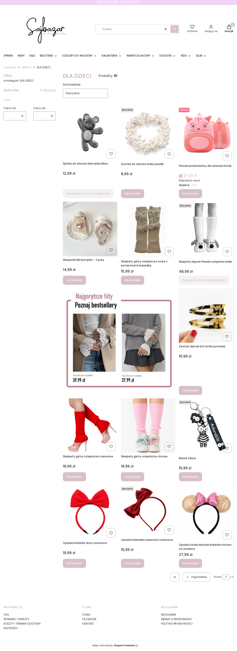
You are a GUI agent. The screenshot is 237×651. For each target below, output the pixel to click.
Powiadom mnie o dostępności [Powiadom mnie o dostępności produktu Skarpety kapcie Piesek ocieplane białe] (204, 280)
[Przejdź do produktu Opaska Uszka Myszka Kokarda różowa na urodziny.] (206, 513)
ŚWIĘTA (26, 67)
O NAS (86, 615)
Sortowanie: (72, 84)
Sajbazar (10, 67)
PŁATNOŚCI (11, 628)
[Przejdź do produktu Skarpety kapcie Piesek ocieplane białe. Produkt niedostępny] (206, 230)
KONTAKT (88, 624)
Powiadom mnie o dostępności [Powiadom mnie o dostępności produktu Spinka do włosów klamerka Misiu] (88, 193)
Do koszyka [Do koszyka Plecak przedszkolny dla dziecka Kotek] (190, 193)
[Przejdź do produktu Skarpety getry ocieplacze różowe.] (148, 425)
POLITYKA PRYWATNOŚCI (177, 624)
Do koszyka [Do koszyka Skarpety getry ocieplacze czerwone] (74, 477)
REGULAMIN (168, 615)
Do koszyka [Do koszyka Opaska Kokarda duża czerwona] (74, 563)
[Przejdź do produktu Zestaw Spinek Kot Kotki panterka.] (206, 315)
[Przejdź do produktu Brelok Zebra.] (206, 426)
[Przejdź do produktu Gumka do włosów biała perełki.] (148, 133)
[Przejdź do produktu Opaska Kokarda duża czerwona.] (90, 512)
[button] (175, 29)
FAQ (6, 615)
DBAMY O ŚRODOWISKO (176, 619)
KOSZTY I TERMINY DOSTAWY (22, 624)
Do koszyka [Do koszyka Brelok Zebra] (190, 477)
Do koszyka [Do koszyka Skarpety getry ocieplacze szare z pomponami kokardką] (132, 280)
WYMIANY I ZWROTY (16, 619)
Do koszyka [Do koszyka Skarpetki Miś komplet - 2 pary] (74, 280)
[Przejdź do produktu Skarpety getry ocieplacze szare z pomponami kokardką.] (148, 230)
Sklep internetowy (113, 645)
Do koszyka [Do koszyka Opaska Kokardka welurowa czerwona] (132, 563)
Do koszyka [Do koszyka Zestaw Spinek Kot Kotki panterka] (190, 390)
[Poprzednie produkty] (196, 577)
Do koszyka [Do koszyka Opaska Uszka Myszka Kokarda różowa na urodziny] (190, 563)
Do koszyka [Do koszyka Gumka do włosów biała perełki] (132, 193)
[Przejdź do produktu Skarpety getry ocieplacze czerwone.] (90, 425)
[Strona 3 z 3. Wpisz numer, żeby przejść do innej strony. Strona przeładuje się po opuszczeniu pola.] (226, 577)
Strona (217, 577)
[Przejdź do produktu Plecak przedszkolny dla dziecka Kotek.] (206, 134)
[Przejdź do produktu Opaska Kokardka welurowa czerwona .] (148, 510)
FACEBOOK (89, 619)
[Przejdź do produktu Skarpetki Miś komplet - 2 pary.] (90, 229)
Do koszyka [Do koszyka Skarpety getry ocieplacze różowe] (132, 477)
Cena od (10, 108)
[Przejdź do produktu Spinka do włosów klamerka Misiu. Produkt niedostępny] (90, 133)
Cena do (39, 108)
